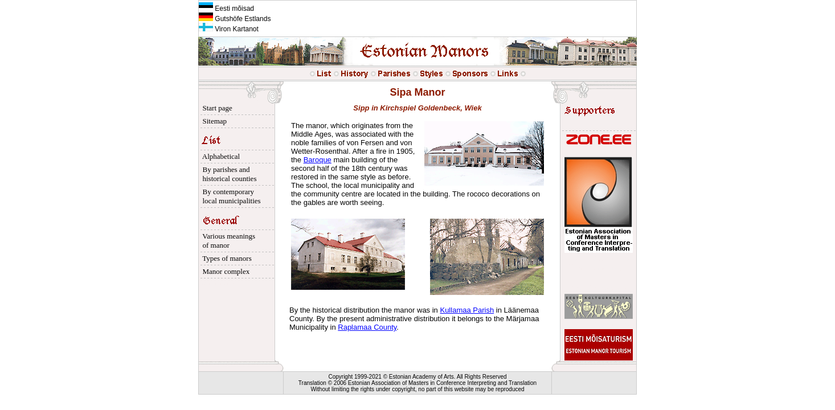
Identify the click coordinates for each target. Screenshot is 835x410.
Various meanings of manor (227, 240)
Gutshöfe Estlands (235, 19)
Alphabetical (219, 156)
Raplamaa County (367, 327)
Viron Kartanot (229, 29)
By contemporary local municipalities (230, 196)
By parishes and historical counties (227, 174)
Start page (215, 108)
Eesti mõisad (226, 9)
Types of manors (225, 258)
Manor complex (224, 271)
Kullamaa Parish (467, 310)
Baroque (317, 159)
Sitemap (213, 121)
